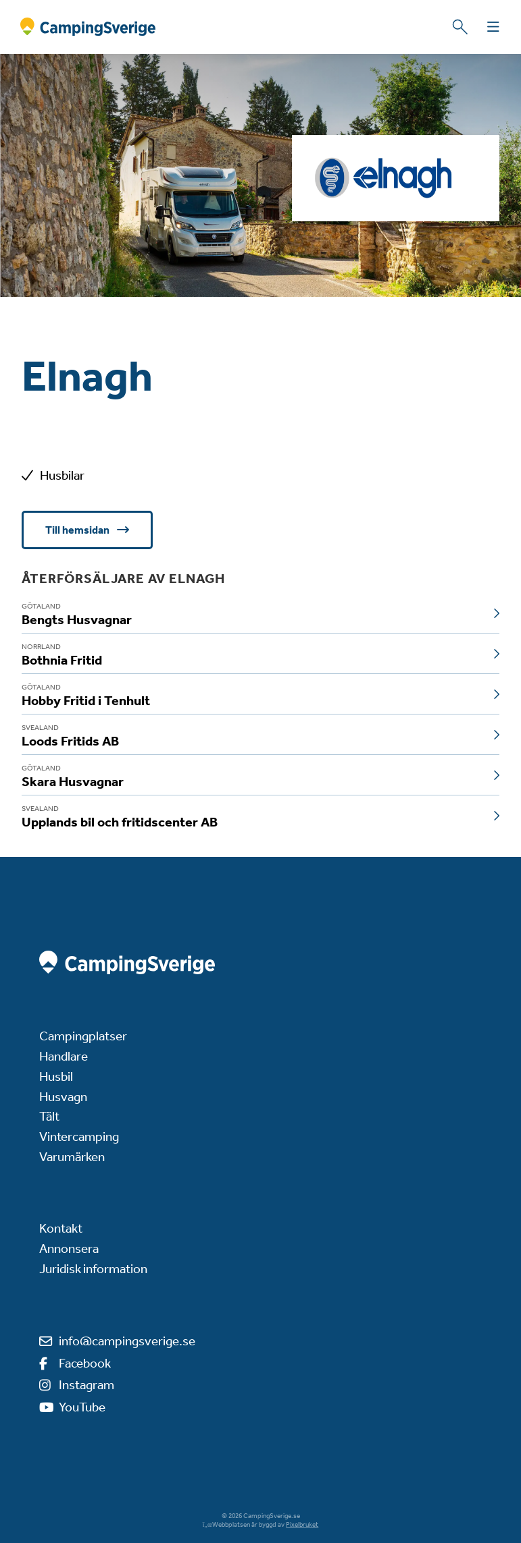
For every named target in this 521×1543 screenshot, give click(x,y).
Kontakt (60, 1228)
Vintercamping (79, 1136)
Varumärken (72, 1157)
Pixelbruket (302, 1525)
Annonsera (69, 1248)
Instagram (86, 1385)
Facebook (85, 1363)
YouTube (82, 1407)
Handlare (63, 1056)
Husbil (56, 1076)
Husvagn (63, 1096)
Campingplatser (83, 1036)
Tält (49, 1116)
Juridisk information (93, 1269)
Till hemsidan (78, 530)
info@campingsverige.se (127, 1341)
